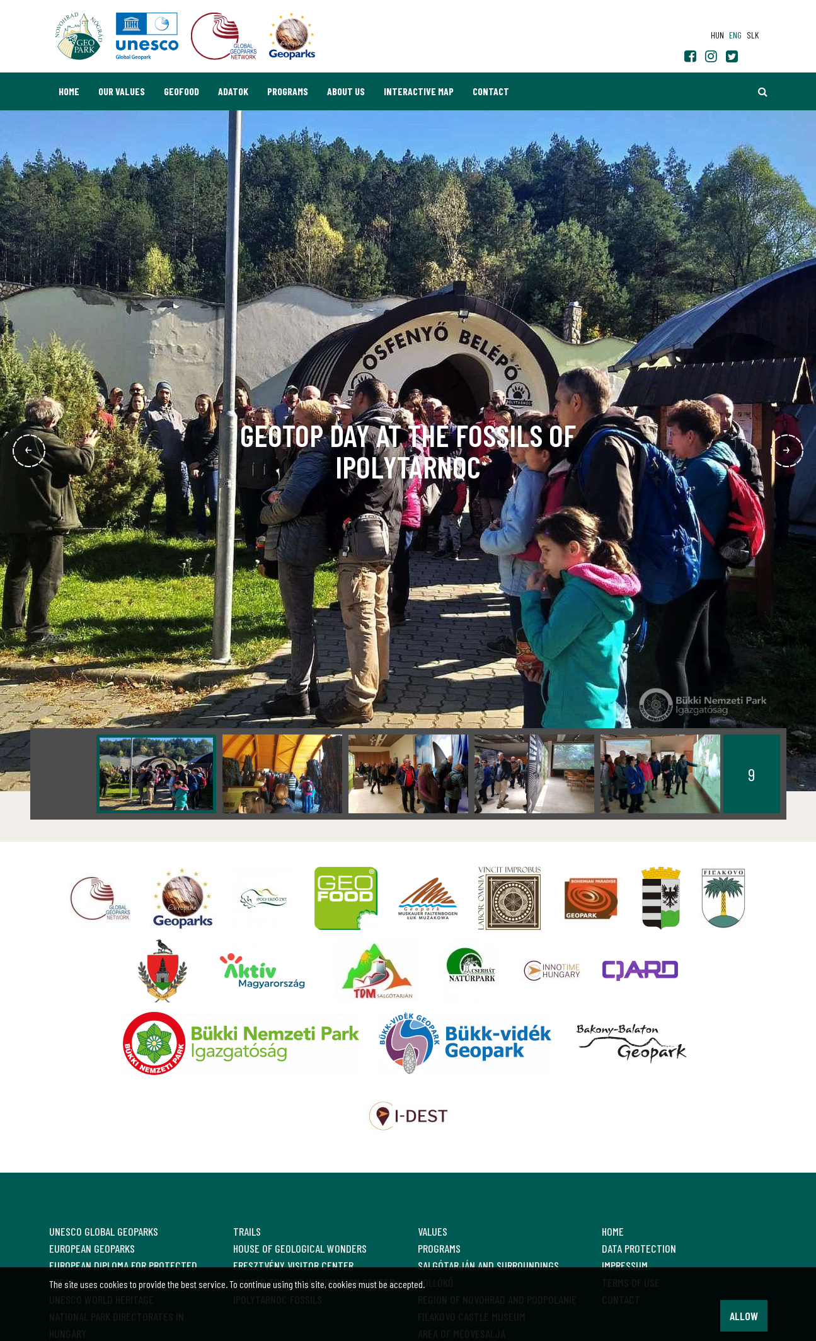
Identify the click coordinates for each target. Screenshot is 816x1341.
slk (753, 35)
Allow (744, 1316)
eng (735, 35)
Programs (287, 91)
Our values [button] (121, 91)
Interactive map (419, 91)
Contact (491, 91)
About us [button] (346, 91)
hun (717, 35)
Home (69, 91)
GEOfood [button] (181, 91)
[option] (156, 773)
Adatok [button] (233, 91)
